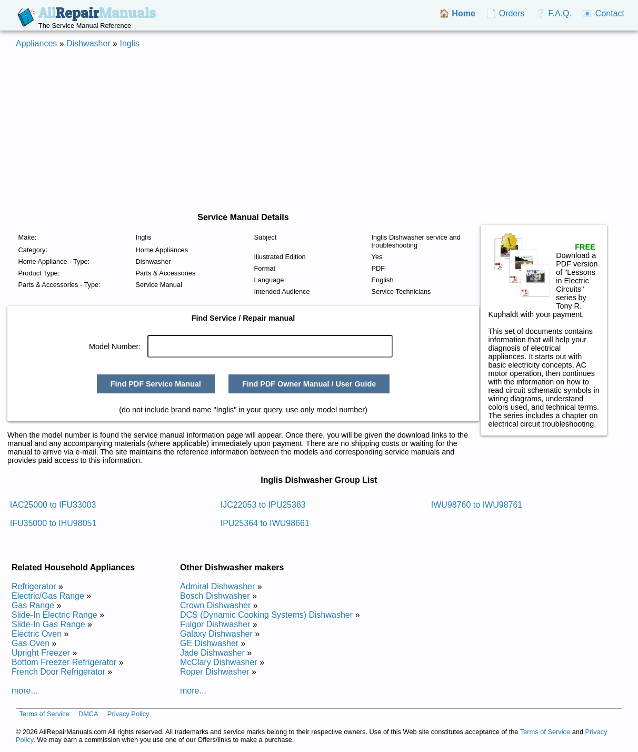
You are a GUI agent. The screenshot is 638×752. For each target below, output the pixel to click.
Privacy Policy (128, 714)
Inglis (129, 43)
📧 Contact (603, 13)
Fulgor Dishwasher (215, 624)
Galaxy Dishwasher (216, 633)
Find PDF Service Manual (156, 384)
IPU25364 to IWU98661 (265, 523)
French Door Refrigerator (58, 671)
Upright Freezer (41, 652)
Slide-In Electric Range (54, 614)
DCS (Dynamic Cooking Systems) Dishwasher (266, 614)
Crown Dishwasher (215, 605)
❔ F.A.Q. (553, 13)
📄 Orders (505, 13)
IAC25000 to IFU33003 (53, 504)
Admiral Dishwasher (217, 586)
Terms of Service (44, 714)
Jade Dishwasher (212, 652)
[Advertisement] (319, 130)
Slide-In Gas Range (48, 624)
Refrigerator (34, 586)
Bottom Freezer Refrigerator (64, 662)
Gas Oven (30, 643)
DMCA (88, 714)
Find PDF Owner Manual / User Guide (309, 384)
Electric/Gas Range (48, 595)
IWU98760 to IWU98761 (476, 504)
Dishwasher (88, 43)
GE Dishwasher (209, 643)
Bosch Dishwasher (215, 595)
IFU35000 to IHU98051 (53, 523)
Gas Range (33, 605)
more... (25, 690)
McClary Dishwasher (218, 662)
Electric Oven (37, 633)
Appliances (36, 43)
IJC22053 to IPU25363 (263, 504)
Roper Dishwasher (215, 671)
